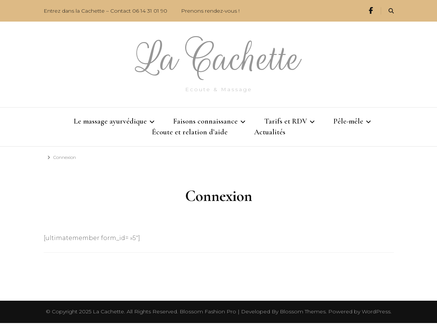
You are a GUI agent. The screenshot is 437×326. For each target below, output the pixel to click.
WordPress (376, 314)
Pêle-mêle (348, 121)
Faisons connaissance (205, 121)
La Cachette (218, 58)
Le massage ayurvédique (110, 121)
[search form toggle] (391, 11)
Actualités (269, 133)
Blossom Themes (303, 314)
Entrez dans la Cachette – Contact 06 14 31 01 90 (105, 10)
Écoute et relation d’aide (190, 133)
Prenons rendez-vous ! (210, 10)
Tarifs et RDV (285, 121)
